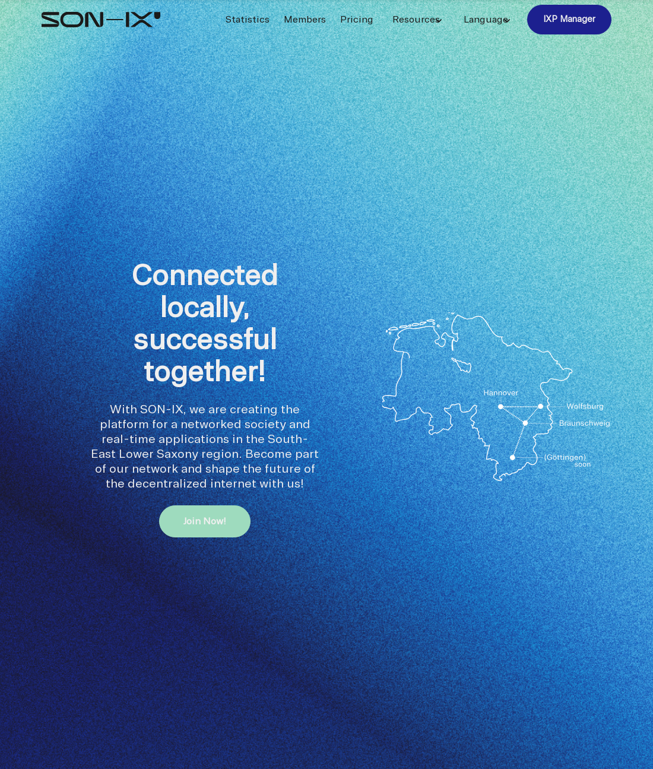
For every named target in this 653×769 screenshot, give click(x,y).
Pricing (356, 20)
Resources (416, 20)
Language (486, 20)
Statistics (248, 20)
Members (305, 20)
